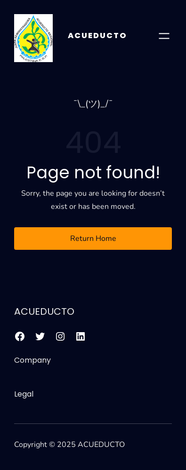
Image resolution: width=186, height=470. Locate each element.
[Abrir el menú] (164, 36)
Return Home (93, 238)
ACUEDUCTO (97, 35)
